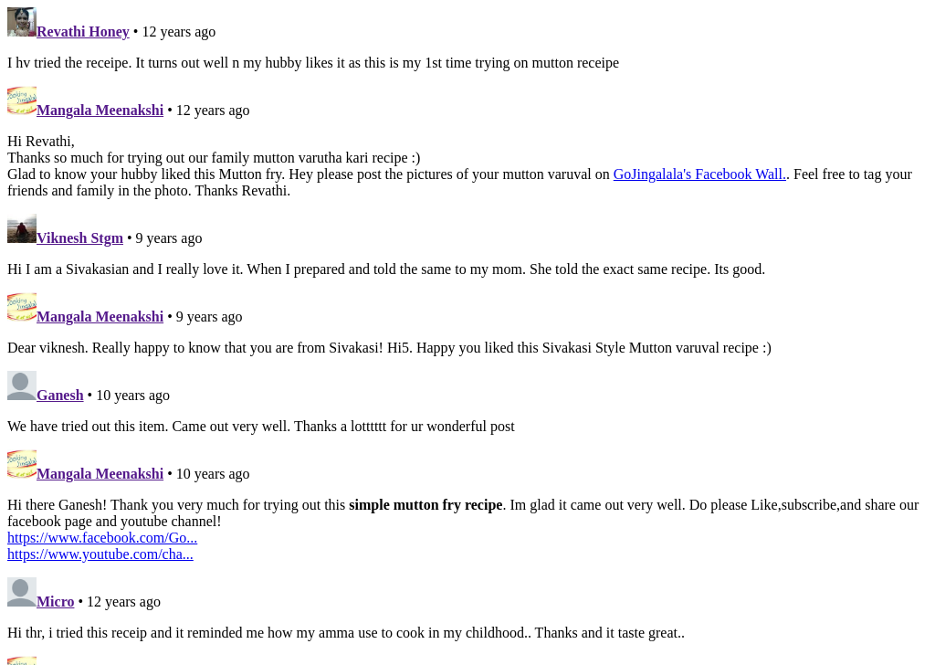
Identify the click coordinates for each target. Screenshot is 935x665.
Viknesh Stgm (80, 238)
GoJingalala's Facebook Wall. (700, 174)
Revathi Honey (83, 31)
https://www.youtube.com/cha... (100, 554)
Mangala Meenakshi (100, 110)
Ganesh (60, 395)
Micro (55, 601)
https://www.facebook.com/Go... (102, 537)
